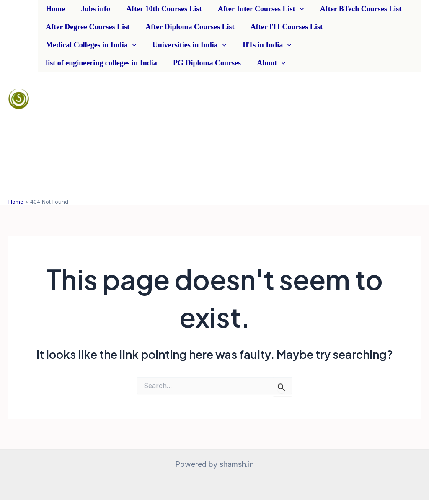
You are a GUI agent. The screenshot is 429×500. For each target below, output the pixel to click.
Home (55, 9)
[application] (296, 9)
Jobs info (94, 9)
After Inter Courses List (257, 9)
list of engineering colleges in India (101, 63)
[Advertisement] (229, 135)
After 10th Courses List (161, 9)
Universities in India (188, 45)
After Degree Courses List (87, 27)
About (269, 63)
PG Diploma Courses (206, 63)
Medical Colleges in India (90, 45)
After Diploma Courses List (188, 27)
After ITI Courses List (284, 27)
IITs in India (264, 45)
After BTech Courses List (356, 9)
